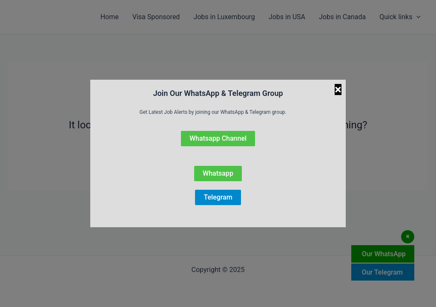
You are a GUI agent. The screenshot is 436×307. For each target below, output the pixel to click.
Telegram (218, 197)
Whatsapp (218, 173)
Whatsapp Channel (218, 138)
